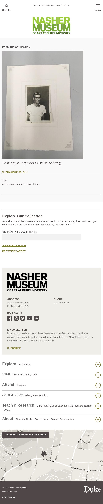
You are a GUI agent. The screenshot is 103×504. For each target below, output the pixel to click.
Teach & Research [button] (51, 407)
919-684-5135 (61, 302)
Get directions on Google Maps (26, 434)
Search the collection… (19, 231)
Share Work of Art (15, 171)
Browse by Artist (14, 251)
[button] (6, 8)
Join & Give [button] (51, 395)
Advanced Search (14, 245)
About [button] (51, 419)
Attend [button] (51, 385)
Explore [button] (51, 364)
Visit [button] (51, 375)
